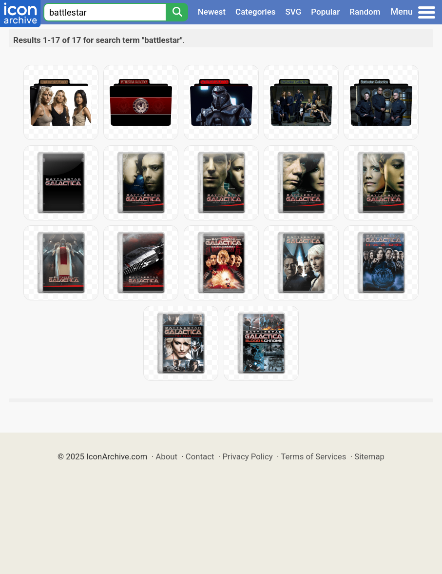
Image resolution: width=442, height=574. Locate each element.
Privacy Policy (247, 456)
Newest (212, 12)
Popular (325, 12)
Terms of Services (313, 456)
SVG (294, 12)
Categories (255, 12)
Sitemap (369, 456)
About (166, 456)
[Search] (177, 12)
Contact (200, 456)
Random (364, 12)
